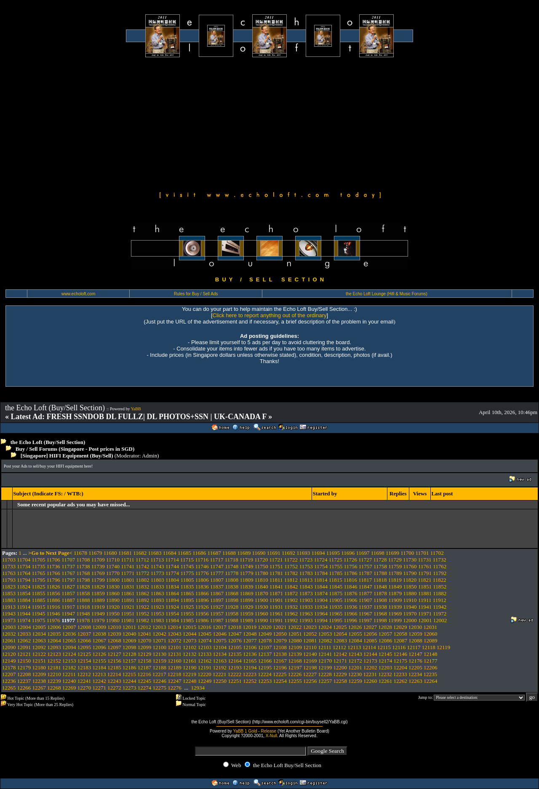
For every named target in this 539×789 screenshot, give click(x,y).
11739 (98, 566)
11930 (261, 607)
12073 (190, 640)
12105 (235, 647)
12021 (280, 627)
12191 (205, 667)
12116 (399, 647)
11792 (439, 573)
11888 (83, 600)
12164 (235, 661)
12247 (174, 681)
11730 (409, 559)
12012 (144, 627)
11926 (202, 607)
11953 (157, 613)
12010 (114, 627)
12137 (265, 654)
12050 (280, 634)
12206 (431, 667)
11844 (321, 586)
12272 (114, 688)
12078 (265, 640)
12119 (443, 647)
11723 (305, 559)
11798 (83, 580)
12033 (24, 634)
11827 (68, 586)
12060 (431, 634)
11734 (23, 566)
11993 (305, 620)
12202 (370, 667)
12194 (250, 667)
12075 (220, 640)
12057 (385, 634)
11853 (9, 593)
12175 (401, 661)
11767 (68, 573)
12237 (24, 681)
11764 (23, 573)
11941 (425, 607)
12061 (9, 640)
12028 (385, 627)
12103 (205, 647)
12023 (310, 627)
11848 (380, 586)
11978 (83, 620)
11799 (98, 580)
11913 (9, 607)
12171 (340, 661)
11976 (53, 620)
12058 (401, 634)
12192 (220, 667)
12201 (355, 667)
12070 (145, 640)
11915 (38, 607)
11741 (127, 566)
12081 (310, 640)
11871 (276, 593)
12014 (174, 627)
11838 (231, 586)
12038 (100, 634)
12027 (370, 627)
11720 (261, 559)
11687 (214, 553)
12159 (160, 661)
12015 (190, 627)
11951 (127, 613)
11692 (288, 553)
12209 (39, 674)
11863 (157, 593)
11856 (53, 593)
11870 (261, 593)
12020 (265, 627)
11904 (321, 600)
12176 (415, 661)
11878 (380, 593)
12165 (250, 661)
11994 (321, 620)
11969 (395, 613)
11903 (306, 600)
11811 (276, 580)
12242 (100, 681)
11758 (380, 566)
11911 (425, 600)
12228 (325, 674)
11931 (276, 607)
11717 (216, 559)
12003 (9, 627)
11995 (335, 620)
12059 (415, 634)
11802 (142, 580)
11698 (377, 553)
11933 (306, 607)
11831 (127, 586)
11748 (231, 566)
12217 (159, 674)
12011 (129, 627)
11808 (231, 580)
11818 (380, 580)
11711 (127, 559)
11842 (291, 586)
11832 (142, 586)
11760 (410, 566)
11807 (217, 580)
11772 (142, 573)
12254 (280, 681)
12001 (425, 620)
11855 (38, 593)
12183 (84, 667)
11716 (201, 559)
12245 (145, 681)
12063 (39, 640)
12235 (431, 674)
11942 (439, 607)
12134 (220, 654)
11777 (217, 573)
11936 (350, 607)
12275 (160, 688)
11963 (306, 613)
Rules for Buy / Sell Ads (196, 294)
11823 (9, 586)
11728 (380, 559)
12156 (114, 661)
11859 (98, 593)
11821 (424, 580)
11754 (321, 566)
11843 (306, 586)
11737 (68, 566)
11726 (350, 559)
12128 (129, 654)
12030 (415, 627)
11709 (98, 559)
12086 (385, 640)
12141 (325, 654)
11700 (407, 553)
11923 (157, 607)
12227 (310, 674)
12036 (69, 634)
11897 (217, 600)
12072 (174, 640)
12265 (9, 688)
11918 (83, 607)
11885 (38, 600)
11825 (38, 586)
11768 (83, 573)
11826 (53, 586)
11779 (246, 573)
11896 (202, 600)
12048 (250, 634)
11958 (231, 613)
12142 (340, 654)
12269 (69, 688)
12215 (129, 674)
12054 (340, 634)
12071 (160, 640)
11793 (9, 580)
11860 (113, 593)
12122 (39, 654)
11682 (140, 553)
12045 (205, 634)
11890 (113, 600)
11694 (318, 553)
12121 (24, 654)
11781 (276, 573)
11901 (276, 600)
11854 (23, 593)
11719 (246, 559)
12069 (129, 640)
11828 (83, 586)
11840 (261, 586)
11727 (365, 559)
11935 (335, 607)
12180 (39, 667)
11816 (350, 580)
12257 (325, 681)
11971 (425, 613)
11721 (276, 559)
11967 (365, 613)
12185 (114, 667)
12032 (9, 634)
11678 (80, 553)
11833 (157, 586)
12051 (295, 634)
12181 (54, 667)
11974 (23, 620)
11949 (98, 613)
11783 (306, 573)
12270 (84, 688)
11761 (425, 566)
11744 (172, 566)
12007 (69, 627)
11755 (335, 566)
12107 (265, 647)
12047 (235, 634)
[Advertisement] (269, 123)
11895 (187, 600)
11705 (38, 559)
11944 (23, 613)
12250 (220, 681)
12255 (295, 681)
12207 (9, 674)
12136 (250, 654)
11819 (395, 580)
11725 (335, 559)
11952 (142, 613)
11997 (365, 620)
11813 (305, 580)
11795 (38, 580)
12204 (401, 667)
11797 (68, 580)
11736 (53, 566)
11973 (9, 620)
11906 (350, 600)
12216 (144, 674)
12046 (220, 634)
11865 (187, 593)
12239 (54, 681)
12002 (440, 620)
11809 (246, 580)
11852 (439, 586)
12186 (129, 667)
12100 (160, 647)
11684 (169, 553)
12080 (295, 640)
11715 (187, 559)
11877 (365, 593)
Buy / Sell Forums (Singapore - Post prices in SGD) (75, 449)
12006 (54, 627)
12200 (340, 667)
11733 (9, 566)
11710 (113, 559)
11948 (83, 613)
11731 (424, 559)
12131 (174, 654)
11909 (395, 600)
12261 (385, 681)
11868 (231, 593)
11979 (97, 620)
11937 (365, 607)
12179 (24, 667)
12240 (69, 681)
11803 (157, 580)
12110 (310, 647)
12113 (354, 647)
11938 (380, 607)
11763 (9, 573)
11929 (246, 607)
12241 (84, 681)
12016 (204, 627)
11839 (246, 586)
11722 (291, 559)
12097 (114, 647)
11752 (291, 566)
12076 (235, 640)
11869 (246, 593)
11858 (83, 593)
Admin (149, 455)
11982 (142, 620)
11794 (23, 580)
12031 (431, 627)
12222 (235, 674)
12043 (174, 634)
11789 (395, 573)
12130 (160, 654)
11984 (172, 620)
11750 (261, 566)
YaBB (136, 409)
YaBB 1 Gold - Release (254, 731)
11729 (395, 559)
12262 (401, 681)
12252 (250, 681)
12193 (235, 667)
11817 (365, 580)
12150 (24, 661)
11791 (425, 573)
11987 (217, 620)
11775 (187, 573)
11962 (291, 613)
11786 (350, 573)
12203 (385, 667)
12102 (190, 647)
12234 (415, 674)
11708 (83, 559)
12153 (69, 661)
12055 (355, 634)
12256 (310, 681)
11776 (202, 573)
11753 (306, 566)
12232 (385, 674)
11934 (321, 607)
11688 (229, 553)
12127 (114, 654)
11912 (439, 600)
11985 (187, 620)
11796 (53, 580)
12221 (220, 674)
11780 (261, 573)
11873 (306, 593)
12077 (250, 640)
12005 (39, 627)
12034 (39, 634)
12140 (310, 654)
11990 (261, 620)
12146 (401, 654)
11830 (113, 586)
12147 (415, 654)
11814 (320, 580)
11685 (184, 553)
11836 (202, 586)
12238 (39, 681)
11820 (409, 580)
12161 (190, 661)
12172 (355, 661)
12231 (370, 674)
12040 (129, 634)
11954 (172, 613)
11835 (187, 586)
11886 (53, 600)
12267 (39, 688)
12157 (129, 661)
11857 (68, 593)
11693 (303, 553)
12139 (295, 654)
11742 (142, 566)
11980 (113, 620)
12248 (190, 681)
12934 (198, 688)
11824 (23, 586)
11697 (362, 553)
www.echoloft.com (78, 294)
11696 (348, 553)
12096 (100, 647)
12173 (370, 661)
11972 (439, 613)
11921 (127, 607)
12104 (220, 647)
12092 (39, 647)
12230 (355, 674)
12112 (339, 647)
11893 (157, 600)
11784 (321, 573)
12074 (205, 640)
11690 (258, 553)
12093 (54, 647)
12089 (431, 640)
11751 (276, 566)
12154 (84, 661)
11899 (246, 600)
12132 (190, 654)
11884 (23, 600)
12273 (129, 688)
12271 (100, 688)
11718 (231, 559)
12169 (310, 661)
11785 (335, 573)
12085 (370, 640)
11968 (380, 613)
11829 (98, 586)
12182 (69, 667)
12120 (9, 654)
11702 (437, 553)
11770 (113, 573)
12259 (355, 681)
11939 (395, 607)
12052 (310, 634)
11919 (98, 607)
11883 (9, 600)
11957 (217, 613)
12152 (54, 661)
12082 (325, 640)
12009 (100, 627)
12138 (280, 654)
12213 (99, 674)
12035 (54, 634)
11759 (395, 566)
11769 (98, 573)
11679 (95, 553)
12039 (114, 634)
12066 (84, 640)
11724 (320, 559)
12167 (280, 661)
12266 (24, 688)
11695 (333, 553)
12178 (9, 667)
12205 (415, 667)
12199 (325, 667)
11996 (350, 620)
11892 (142, 600)
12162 (205, 661)
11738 (83, 566)
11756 (350, 566)
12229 (340, 674)
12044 (190, 634)
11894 (172, 600)
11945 (38, 613)
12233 (400, 674)
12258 (340, 681)
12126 (100, 654)
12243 (114, 681)
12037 (84, 634)
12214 (114, 674)
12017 (220, 627)
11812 (291, 580)
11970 (410, 613)
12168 (295, 661)
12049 (265, 634)
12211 (69, 674)
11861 (127, 593)
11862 (142, 593)
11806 (202, 580)
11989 (246, 620)
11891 (127, 600)
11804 (172, 580)
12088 (415, 640)
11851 (425, 586)
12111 (324, 647)
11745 (187, 566)
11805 (187, 580)
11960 (261, 613)
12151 (39, 661)
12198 (310, 667)
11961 (276, 613)
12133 (205, 654)
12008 (84, 627)
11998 (380, 620)
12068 (114, 640)
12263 (415, 681)
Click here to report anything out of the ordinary (270, 315)
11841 (276, 586)
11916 (53, 607)
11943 (9, 613)
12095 (84, 647)
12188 (160, 667)
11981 (127, 620)
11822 (439, 580)
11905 (335, 600)
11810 (261, 580)
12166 (265, 661)
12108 (280, 647)
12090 (9, 647)
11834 (172, 586)
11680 (110, 553)
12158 (145, 661)
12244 (129, 681)
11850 (410, 586)
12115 (384, 647)
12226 (295, 674)
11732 (439, 559)
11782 (291, 573)
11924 (172, 607)
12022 (295, 627)
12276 (174, 688)
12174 (385, 661)
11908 (380, 600)
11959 (246, 613)
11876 (350, 593)
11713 (157, 559)
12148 (431, 654)
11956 (202, 613)
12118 (428, 647)
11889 (98, 600)
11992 (291, 620)
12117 (413, 647)
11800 (113, 580)
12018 (235, 627)
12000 (410, 620)
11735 (38, 566)
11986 (201, 620)
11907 (365, 600)
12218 (174, 674)
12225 (280, 674)
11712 (142, 559)
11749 (246, 566)
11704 (23, 559)
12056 (370, 634)
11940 (410, 607)
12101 (174, 647)
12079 (280, 640)
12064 (54, 640)
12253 (265, 681)
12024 (325, 627)
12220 (204, 674)
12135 (235, 654)
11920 (113, 607)
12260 (370, 681)
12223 (250, 674)
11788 (380, 573)
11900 (261, 600)
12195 (265, 667)
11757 (365, 566)
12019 (250, 627)
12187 (145, 667)
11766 (53, 573)
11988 (231, 620)
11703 (9, 559)
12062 (24, 640)
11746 (202, 566)
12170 (325, 661)
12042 (160, 634)
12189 (174, 667)
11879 (395, 593)
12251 (235, 681)
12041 (145, 634)
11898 (231, 600)
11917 (68, 607)
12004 (24, 627)
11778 (231, 573)
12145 (385, 654)
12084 (355, 640)
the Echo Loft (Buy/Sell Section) (48, 442)
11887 (68, 600)
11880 (410, 593)
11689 (244, 553)
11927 (217, 607)
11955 (187, 613)
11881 (425, 593)
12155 (100, 661)
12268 (54, 688)
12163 (220, 661)
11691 (273, 553)
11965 (335, 613)
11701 (422, 553)
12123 (54, 654)
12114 (369, 647)
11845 (335, 586)
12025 (340, 627)
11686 (199, 553)
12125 (84, 654)
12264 (431, 681)
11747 (217, 566)
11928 (231, 607)
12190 (190, 667)
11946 (53, 613)
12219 (190, 674)
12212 (84, 674)
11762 (439, 566)
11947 (68, 613)
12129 (145, 654)
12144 (370, 654)
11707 (68, 559)
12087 (401, 640)
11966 (350, 613)
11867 (217, 593)
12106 (250, 647)
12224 (265, 674)
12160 (174, 661)
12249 (205, 681)
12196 (280, 667)
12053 (325, 634)
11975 (38, 620)
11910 (410, 600)
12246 (160, 681)
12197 (295, 667)
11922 (142, 607)
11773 (157, 573)
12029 (400, 627)
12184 (100, 667)
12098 (129, 647)
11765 (38, 573)
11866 (202, 593)
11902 (291, 600)
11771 (127, 573)
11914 (23, 607)
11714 (172, 559)
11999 (395, 620)
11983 (157, 620)
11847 (365, 586)
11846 (350, 586)
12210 (54, 674)
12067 (100, 640)
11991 (276, 620)
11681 (125, 553)
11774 (172, 573)
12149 (9, 661)
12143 (355, 654)
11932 (291, 607)
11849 (395, 586)
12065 (69, 640)
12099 (145, 647)
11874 (321, 593)
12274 (145, 688)
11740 (113, 566)
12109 (295, 647)
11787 (365, 573)
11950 (113, 613)
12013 (159, 627)
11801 (127, 580)
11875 (335, 593)
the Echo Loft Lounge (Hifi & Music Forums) (386, 294)
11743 (157, 566)
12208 (24, 674)
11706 (53, 559)
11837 (217, 586)
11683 (154, 553)
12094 (69, 647)
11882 (439, 593)
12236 (9, 681)
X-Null (271, 735)
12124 (69, 654)
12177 (431, 661)
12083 (340, 640)
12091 (24, 647)
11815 (335, 580)
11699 (392, 553)
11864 (172, 593)
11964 (321, 613)
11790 (410, 573)
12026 (355, 627)
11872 (291, 593)
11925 (187, 607)
